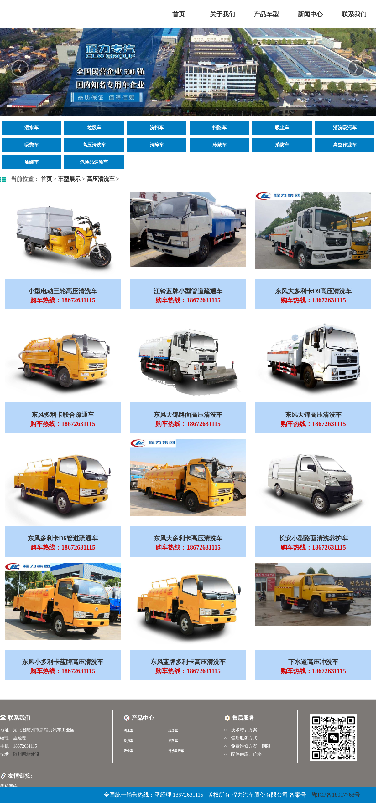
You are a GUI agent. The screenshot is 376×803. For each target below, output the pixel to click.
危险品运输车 (94, 162)
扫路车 (219, 127)
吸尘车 (282, 127)
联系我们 (354, 14)
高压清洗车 (94, 144)
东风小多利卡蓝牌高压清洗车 (62, 661)
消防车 (282, 144)
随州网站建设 (26, 754)
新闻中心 (310, 14)
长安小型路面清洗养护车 (313, 538)
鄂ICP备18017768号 (336, 795)
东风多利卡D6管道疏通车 (63, 538)
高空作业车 (345, 144)
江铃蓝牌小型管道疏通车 (188, 291)
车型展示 (69, 179)
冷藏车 (219, 144)
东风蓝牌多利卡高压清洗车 (188, 661)
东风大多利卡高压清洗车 (188, 538)
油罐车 (31, 162)
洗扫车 (157, 127)
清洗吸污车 (345, 127)
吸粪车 (31, 144)
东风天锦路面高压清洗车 (188, 414)
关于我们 (222, 14)
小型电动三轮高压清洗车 (62, 291)
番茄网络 (9, 786)
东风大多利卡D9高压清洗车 (313, 291)
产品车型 (266, 14)
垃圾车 (94, 127)
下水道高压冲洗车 (313, 661)
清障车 (157, 144)
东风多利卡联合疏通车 (62, 414)
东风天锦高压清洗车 (313, 414)
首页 (178, 14)
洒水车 (31, 127)
